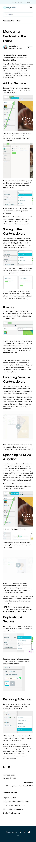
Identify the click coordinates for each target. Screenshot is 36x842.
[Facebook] (4, 767)
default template (9, 372)
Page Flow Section (9, 797)
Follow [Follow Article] (30, 48)
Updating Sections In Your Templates (16, 801)
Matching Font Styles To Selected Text (19, 786)
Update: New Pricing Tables (13, 809)
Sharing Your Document (11, 813)
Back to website (17, 2)
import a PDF (21, 136)
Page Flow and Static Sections (13, 805)
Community (28, 2)
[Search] (18, 14)
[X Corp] (6, 767)
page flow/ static (9, 136)
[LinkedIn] (9, 767)
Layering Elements (9, 778)
